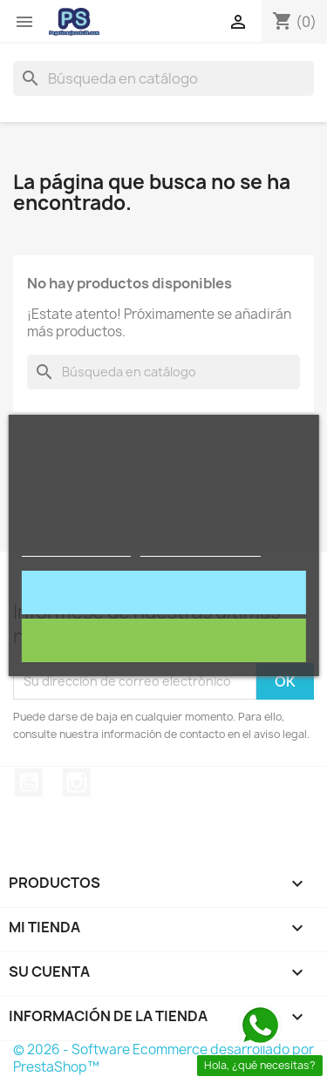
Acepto (164, 592)
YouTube (29, 782)
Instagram (77, 782)
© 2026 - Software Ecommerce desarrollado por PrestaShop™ (163, 1058)
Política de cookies (75, 548)
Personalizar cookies (200, 548)
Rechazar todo (163, 640)
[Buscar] (163, 78)
